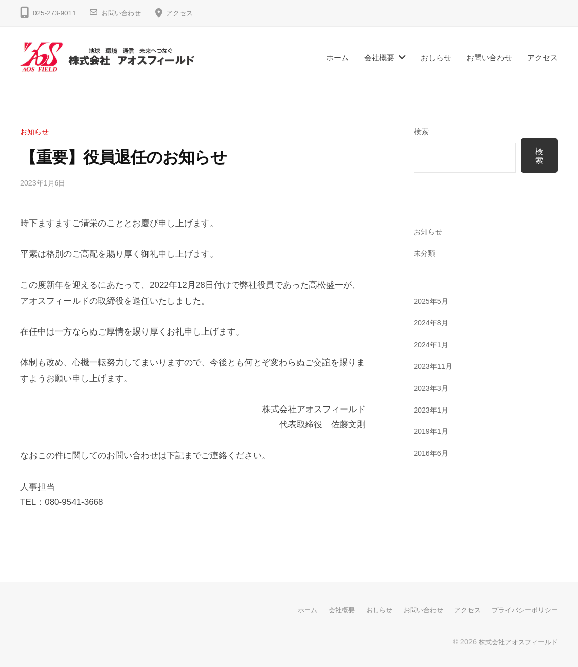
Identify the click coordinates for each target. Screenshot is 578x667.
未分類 (425, 253)
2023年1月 (432, 409)
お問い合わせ (122, 13)
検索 (421, 131)
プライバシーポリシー (522, 610)
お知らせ (35, 131)
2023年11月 (434, 366)
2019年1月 (432, 431)
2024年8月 (432, 323)
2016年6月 (432, 453)
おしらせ (436, 57)
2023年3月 (432, 388)
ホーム (337, 57)
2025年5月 (432, 301)
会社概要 (379, 57)
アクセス (183, 13)
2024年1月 (432, 345)
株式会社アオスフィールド (515, 641)
